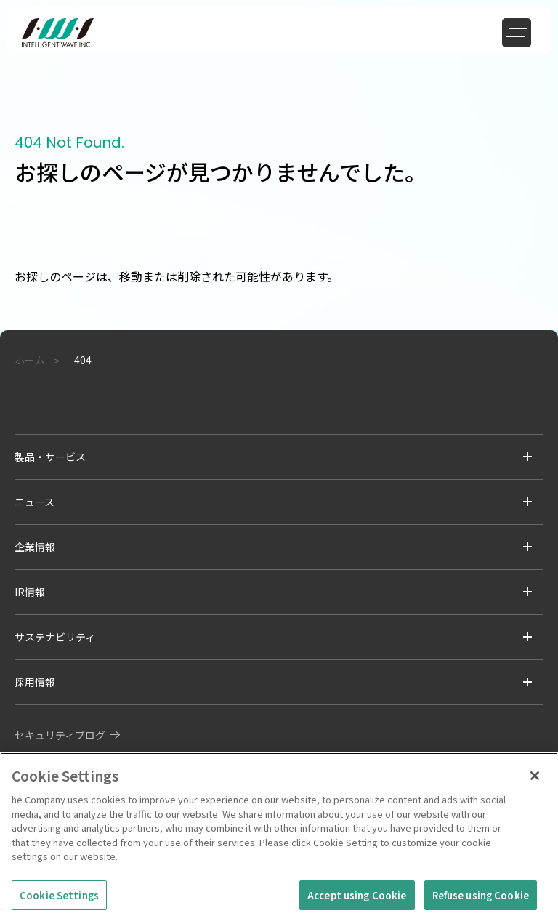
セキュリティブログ (60, 735)
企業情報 (35, 546)
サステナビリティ (55, 637)
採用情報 (35, 682)
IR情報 (30, 591)
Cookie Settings (59, 900)
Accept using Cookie (356, 900)
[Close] (535, 780)
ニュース (34, 501)
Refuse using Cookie (480, 900)
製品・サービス (50, 456)
